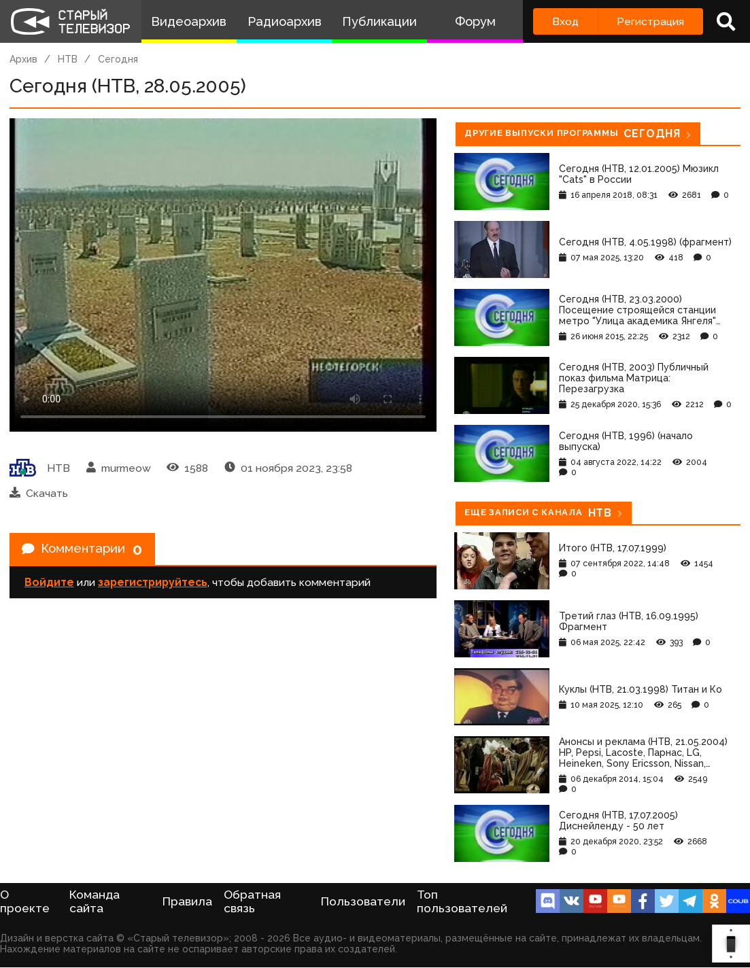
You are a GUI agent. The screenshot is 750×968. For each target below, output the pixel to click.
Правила (187, 901)
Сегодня (118, 59)
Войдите (49, 585)
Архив (23, 59)
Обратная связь (252, 901)
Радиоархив (285, 21)
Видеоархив (188, 21)
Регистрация (650, 21)
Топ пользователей (462, 901)
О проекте (25, 901)
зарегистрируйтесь (152, 585)
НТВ (68, 59)
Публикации (379, 21)
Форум (475, 21)
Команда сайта (94, 901)
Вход (565, 21)
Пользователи (363, 901)
